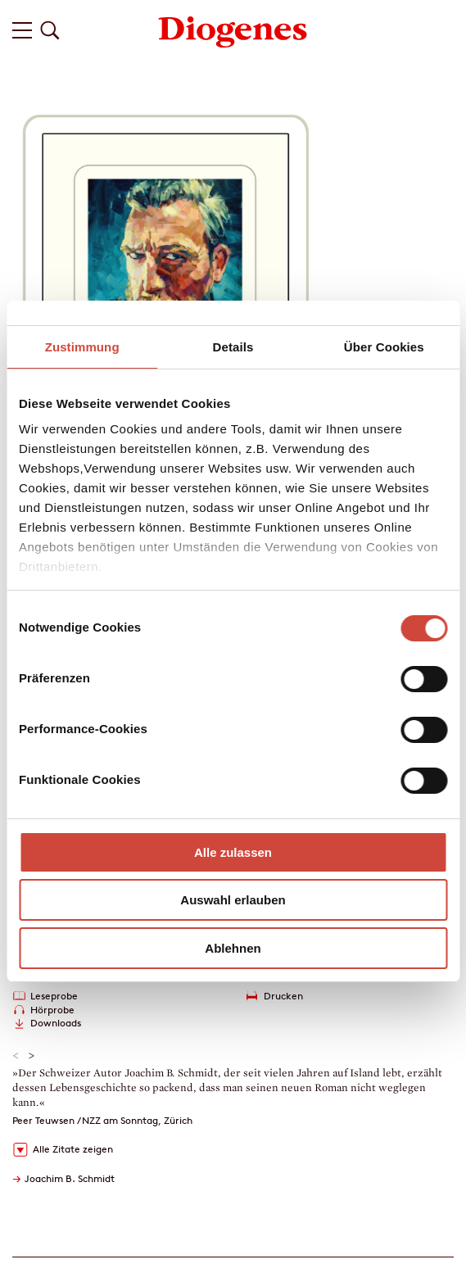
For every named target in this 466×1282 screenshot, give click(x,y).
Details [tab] (233, 347)
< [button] (16, 1056)
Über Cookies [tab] (384, 347)
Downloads (55, 1023)
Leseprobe (54, 996)
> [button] (31, 1056)
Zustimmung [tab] (82, 347)
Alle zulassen (233, 852)
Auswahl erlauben (232, 900)
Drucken (283, 996)
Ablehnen (232, 948)
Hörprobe (52, 1009)
